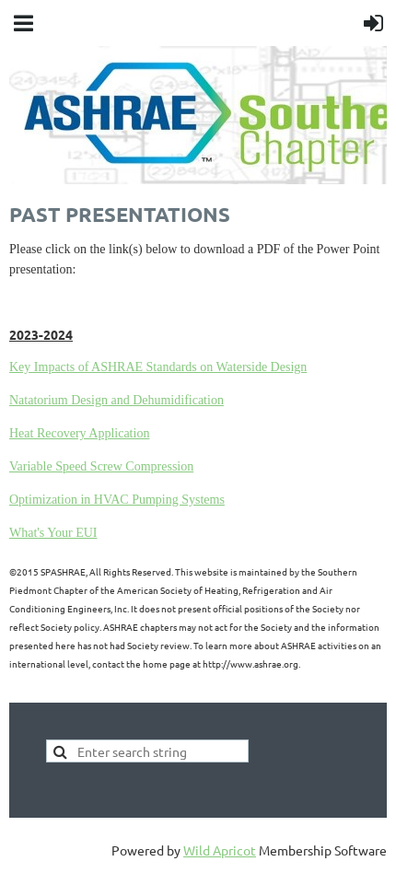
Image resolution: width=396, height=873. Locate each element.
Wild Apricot (219, 850)
